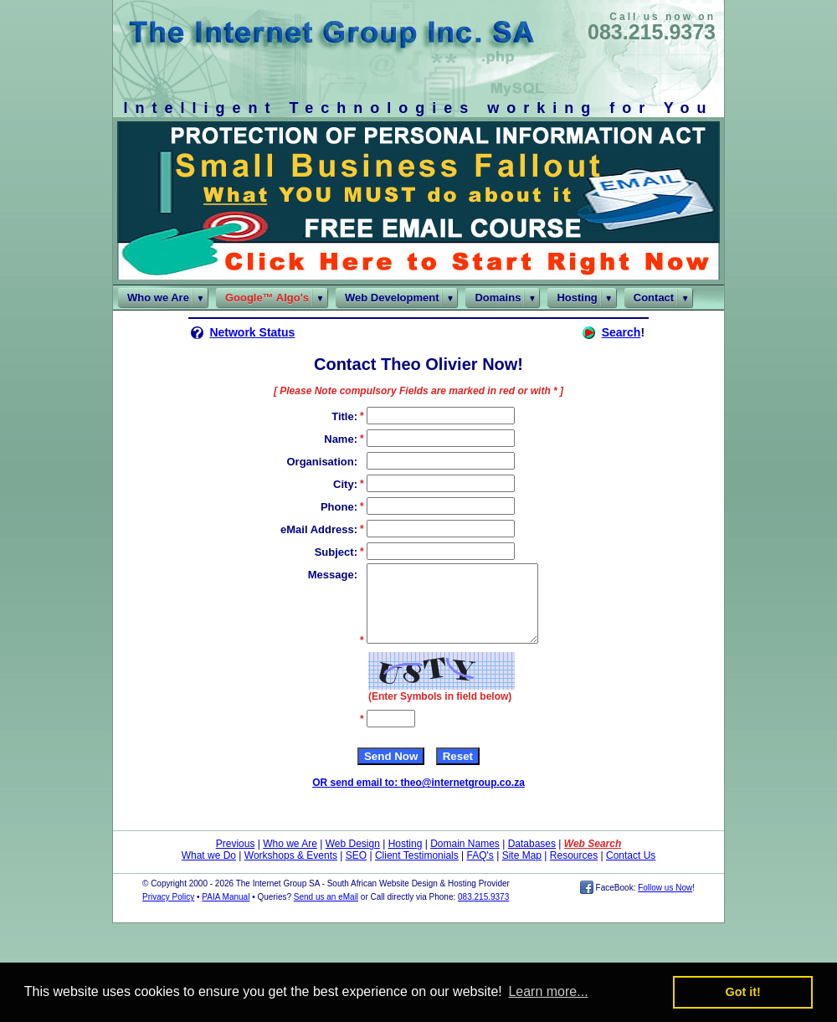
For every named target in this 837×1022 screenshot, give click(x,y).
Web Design (353, 859)
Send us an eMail (326, 912)
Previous (235, 859)
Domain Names (465, 859)
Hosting (405, 859)
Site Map (522, 870)
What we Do (209, 870)
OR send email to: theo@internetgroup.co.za (418, 798)
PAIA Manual (225, 912)
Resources (574, 870)
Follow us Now (665, 902)
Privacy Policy (168, 912)
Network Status (252, 332)
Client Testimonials (417, 870)
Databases (532, 859)
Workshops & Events (290, 870)
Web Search (592, 859)
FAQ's (480, 870)
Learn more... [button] (548, 991)
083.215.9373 (652, 32)
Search (621, 332)
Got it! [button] (743, 992)
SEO (356, 870)
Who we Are (290, 859)
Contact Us (630, 870)
